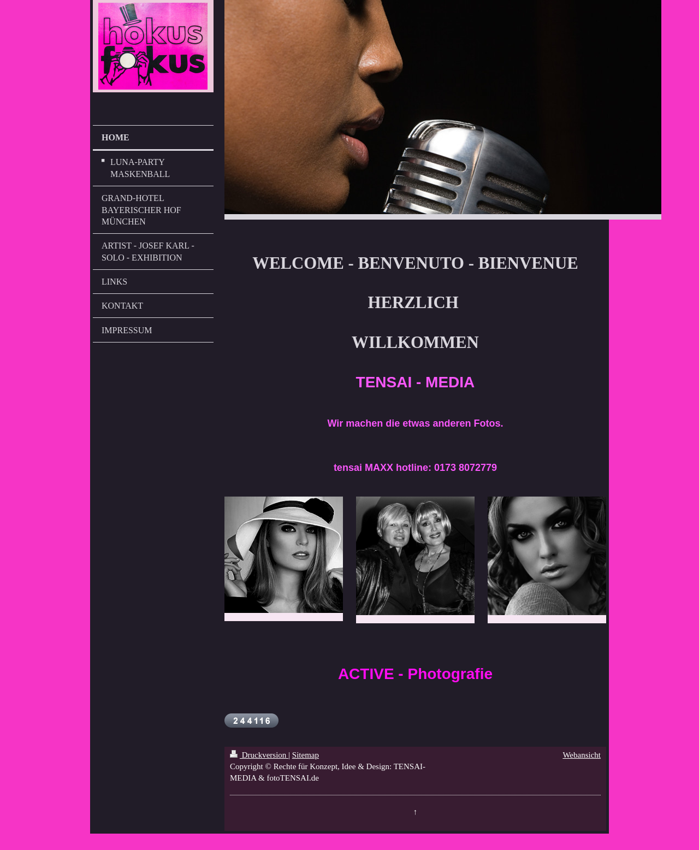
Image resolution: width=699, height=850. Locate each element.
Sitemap (305, 755)
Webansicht (581, 755)
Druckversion (259, 755)
